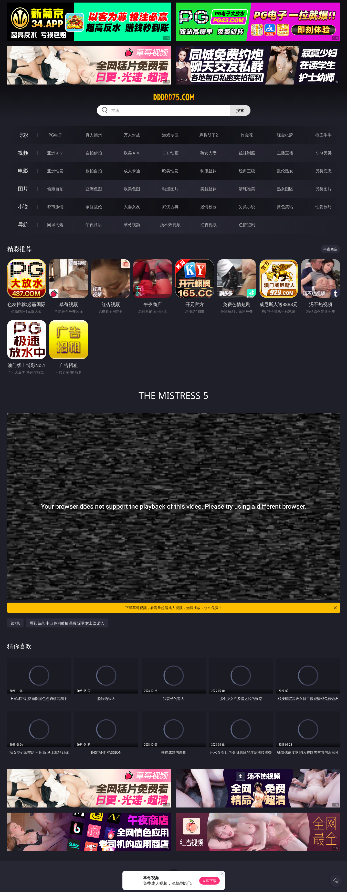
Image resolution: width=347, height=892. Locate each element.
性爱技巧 (323, 206)
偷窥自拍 (55, 189)
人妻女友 (132, 206)
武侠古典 (170, 206)
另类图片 (323, 189)
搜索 (240, 110)
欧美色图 (132, 189)
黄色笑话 (285, 206)
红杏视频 (208, 224)
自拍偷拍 (94, 153)
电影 (23, 170)
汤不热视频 (170, 224)
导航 (23, 224)
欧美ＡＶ (132, 153)
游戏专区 (170, 135)
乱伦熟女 (285, 171)
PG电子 (55, 135)
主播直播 (285, 153)
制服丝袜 (208, 171)
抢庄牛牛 (323, 135)
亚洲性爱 (55, 171)
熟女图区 (285, 189)
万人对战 (132, 135)
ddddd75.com (173, 97)
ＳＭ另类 (323, 153)
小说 (23, 206)
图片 (23, 188)
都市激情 (55, 206)
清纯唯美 (247, 189)
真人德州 (94, 135)
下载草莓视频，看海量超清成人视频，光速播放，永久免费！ (231, 608)
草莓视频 (132, 224)
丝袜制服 (247, 153)
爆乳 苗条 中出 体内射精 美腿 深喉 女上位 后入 (67, 623)
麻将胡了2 (208, 135)
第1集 (15, 623)
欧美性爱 (170, 171)
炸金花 (247, 135)
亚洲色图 (94, 189)
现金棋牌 (285, 135)
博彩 (23, 134)
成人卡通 (132, 171)
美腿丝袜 (208, 189)
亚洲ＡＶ (55, 153)
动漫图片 (170, 189)
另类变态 (323, 171)
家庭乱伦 (94, 206)
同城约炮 (55, 224)
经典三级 (247, 171)
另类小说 (247, 206)
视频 (23, 152)
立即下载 (209, 880)
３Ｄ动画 (170, 153)
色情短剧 (247, 224)
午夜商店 (94, 224)
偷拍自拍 (94, 171)
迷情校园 (208, 206)
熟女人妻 (208, 153)
